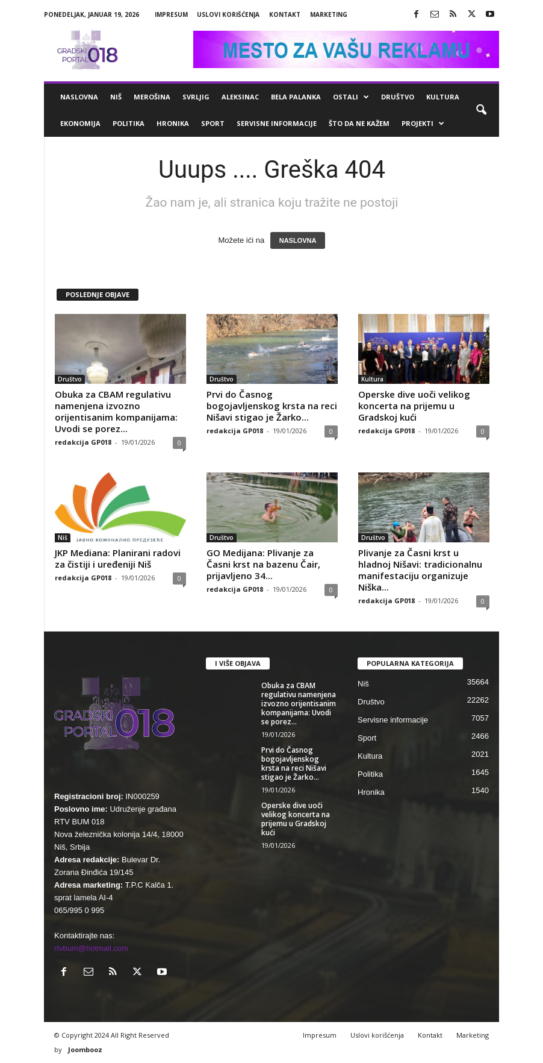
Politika (128, 123)
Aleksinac (240, 96)
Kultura (442, 96)
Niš (116, 96)
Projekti (423, 123)
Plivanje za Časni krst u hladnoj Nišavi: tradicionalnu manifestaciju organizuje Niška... (420, 570)
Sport (213, 123)
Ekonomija (80, 123)
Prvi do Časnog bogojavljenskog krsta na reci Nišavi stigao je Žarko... (271, 405)
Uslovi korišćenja (228, 14)
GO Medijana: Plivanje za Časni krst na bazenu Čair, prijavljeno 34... (263, 564)
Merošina (152, 96)
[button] (481, 110)
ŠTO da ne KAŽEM (359, 123)
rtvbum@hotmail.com (91, 948)
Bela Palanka (296, 96)
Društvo (397, 96)
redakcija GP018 (83, 442)
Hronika (173, 123)
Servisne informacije (277, 123)
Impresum (171, 14)
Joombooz (85, 1049)
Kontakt (284, 14)
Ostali (351, 97)
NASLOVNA (298, 240)
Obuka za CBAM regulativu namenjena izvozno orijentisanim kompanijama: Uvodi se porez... (116, 411)
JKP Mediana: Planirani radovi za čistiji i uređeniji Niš (118, 558)
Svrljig (195, 96)
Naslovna (79, 96)
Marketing (328, 14)
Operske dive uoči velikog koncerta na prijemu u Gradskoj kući (414, 405)
